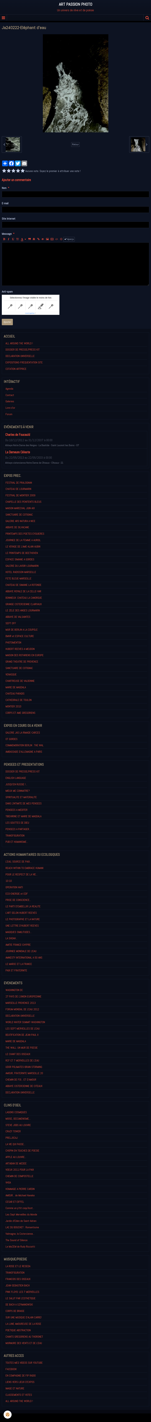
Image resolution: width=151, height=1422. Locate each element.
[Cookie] (8, 1415)
